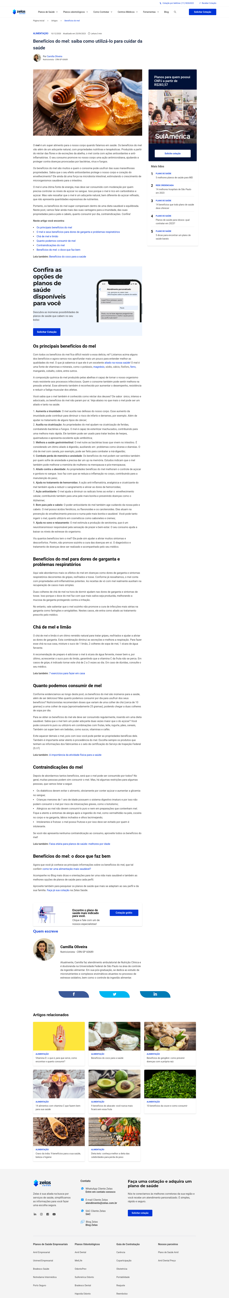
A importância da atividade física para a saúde (75, 754)
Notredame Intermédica (45, 1277)
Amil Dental (80, 1252)
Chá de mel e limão (47, 236)
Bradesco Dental (83, 1285)
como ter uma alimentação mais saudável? (66, 868)
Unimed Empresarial (43, 1260)
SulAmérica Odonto (84, 1277)
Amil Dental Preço (167, 1260)
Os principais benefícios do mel (54, 227)
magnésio (98, 366)
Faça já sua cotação (58, 890)
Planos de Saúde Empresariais (50, 1244)
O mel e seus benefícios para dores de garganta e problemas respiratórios (78, 231)
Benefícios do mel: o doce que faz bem (58, 249)
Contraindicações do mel (51, 245)
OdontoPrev (80, 1269)
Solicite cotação (173, 153)
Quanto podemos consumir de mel (56, 240)
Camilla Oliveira (54, 56)
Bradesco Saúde (41, 1269)
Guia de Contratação (128, 1244)
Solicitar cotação (140, 1213)
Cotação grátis (124, 912)
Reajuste (120, 1285)
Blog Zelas (92, 1224)
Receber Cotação (207, 3)
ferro (133, 366)
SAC (88, 1214)
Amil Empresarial (41, 1252)
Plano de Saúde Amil (168, 1252)
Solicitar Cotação (202, 12)
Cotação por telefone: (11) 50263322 (177, 3)
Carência (120, 1252)
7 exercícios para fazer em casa (67, 673)
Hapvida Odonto (83, 1293)
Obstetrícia (121, 1269)
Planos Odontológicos (87, 1244)
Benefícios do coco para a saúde (67, 256)
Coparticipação (124, 1260)
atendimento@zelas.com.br (101, 1203)
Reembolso (122, 1293)
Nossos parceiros (168, 1244)
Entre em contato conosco (100, 1191)
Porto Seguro (39, 1285)
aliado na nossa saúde (117, 362)
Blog (166, 12)
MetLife (78, 1260)
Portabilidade (123, 1277)
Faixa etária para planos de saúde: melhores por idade (79, 843)
